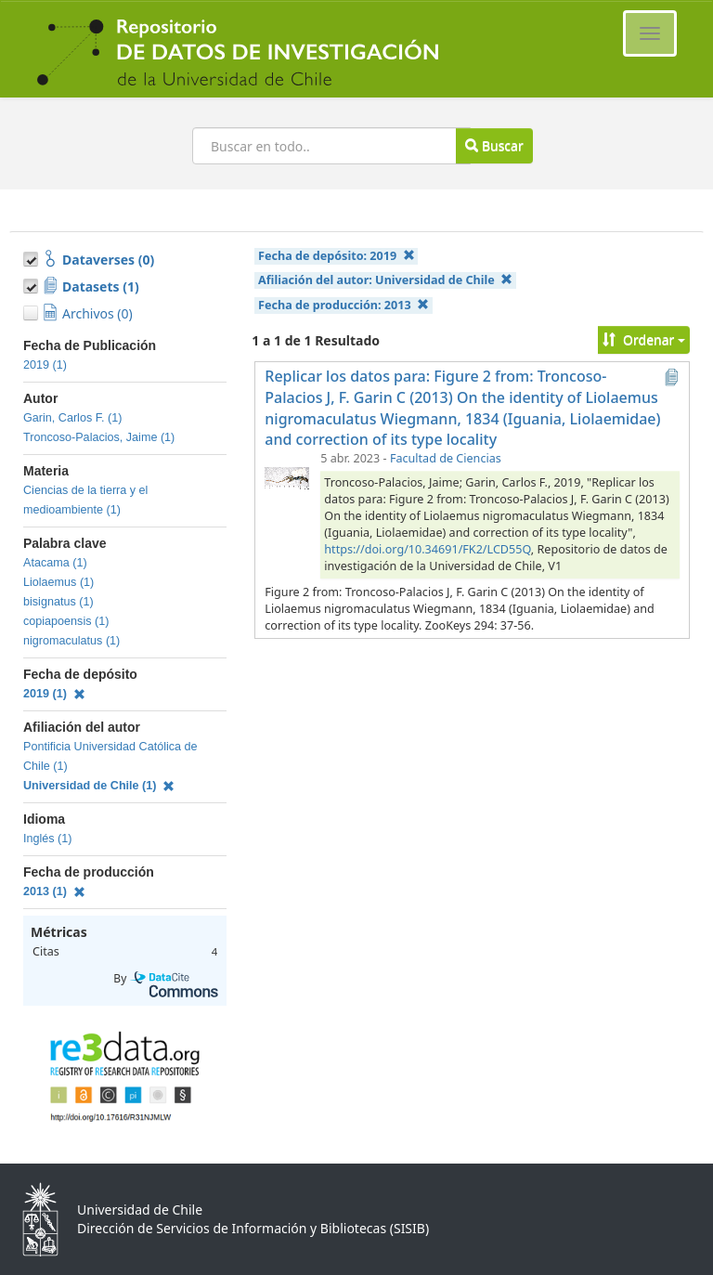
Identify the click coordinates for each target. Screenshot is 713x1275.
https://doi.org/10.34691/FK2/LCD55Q (427, 549)
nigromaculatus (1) (71, 640)
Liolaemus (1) (58, 582)
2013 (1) (54, 891)
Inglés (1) (47, 838)
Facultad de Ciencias (445, 458)
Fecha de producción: (343, 305)
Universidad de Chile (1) (99, 785)
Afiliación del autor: (385, 280)
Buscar (494, 145)
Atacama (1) (55, 562)
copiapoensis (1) (66, 621)
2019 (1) (45, 364)
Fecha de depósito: (336, 256)
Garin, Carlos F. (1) (72, 417)
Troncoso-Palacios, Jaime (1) (99, 437)
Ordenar (644, 339)
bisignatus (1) (58, 601)
